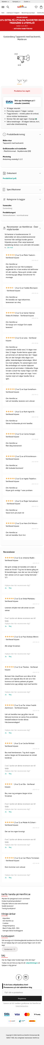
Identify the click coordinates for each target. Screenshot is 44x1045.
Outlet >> (27, 1)
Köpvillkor (6, 918)
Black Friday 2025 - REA (11, 928)
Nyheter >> (5, 1)
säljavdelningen (32, 963)
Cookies (5, 923)
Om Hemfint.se (8, 921)
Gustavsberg (7, 208)
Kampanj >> (16, 1)
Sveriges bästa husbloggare (13, 931)
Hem (2, 13)
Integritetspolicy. (22, 1006)
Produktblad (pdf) (10, 178)
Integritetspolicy (9, 926)
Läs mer (10, 247)
